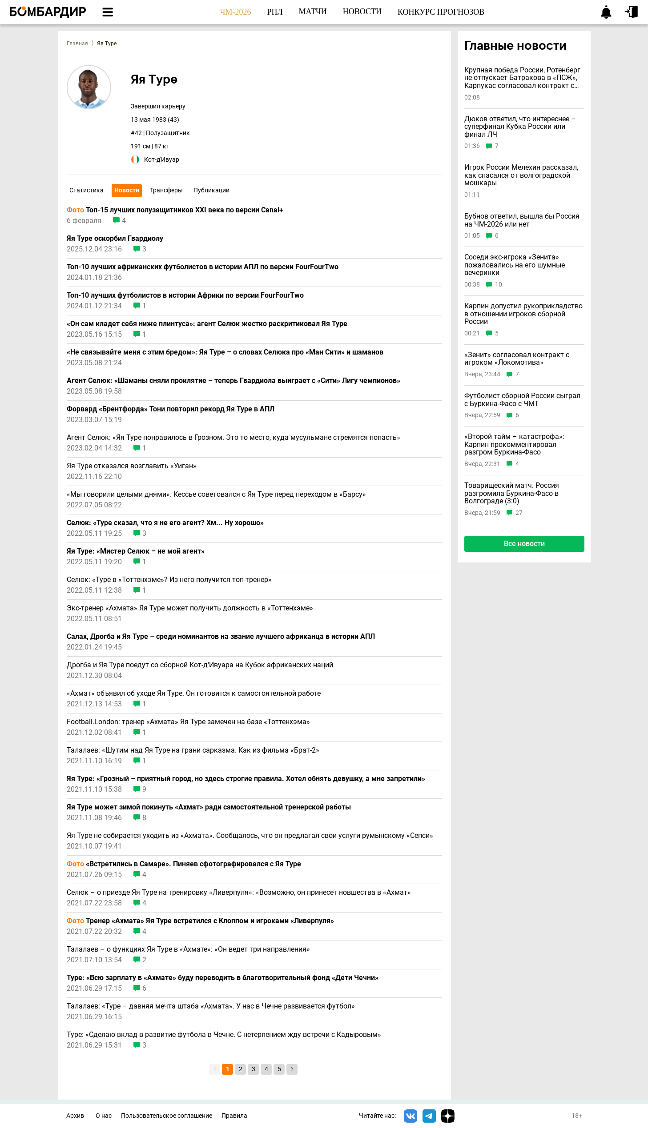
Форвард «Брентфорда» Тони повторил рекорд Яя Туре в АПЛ (170, 409)
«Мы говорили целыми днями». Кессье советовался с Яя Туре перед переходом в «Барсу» (216, 494)
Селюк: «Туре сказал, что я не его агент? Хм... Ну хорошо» (165, 523)
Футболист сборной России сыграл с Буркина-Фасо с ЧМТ (522, 399)
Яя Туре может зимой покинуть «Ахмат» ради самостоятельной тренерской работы (209, 807)
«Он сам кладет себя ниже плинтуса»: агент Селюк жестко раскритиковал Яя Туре (207, 324)
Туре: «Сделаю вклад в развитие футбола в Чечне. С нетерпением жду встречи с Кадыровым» (224, 1035)
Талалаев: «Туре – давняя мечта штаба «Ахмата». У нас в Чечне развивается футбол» (211, 1006)
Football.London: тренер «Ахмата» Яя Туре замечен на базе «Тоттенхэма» (188, 722)
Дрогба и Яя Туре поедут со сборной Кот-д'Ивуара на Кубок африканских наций (200, 665)
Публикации (211, 190)
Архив (75, 1116)
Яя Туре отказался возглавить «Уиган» (132, 466)
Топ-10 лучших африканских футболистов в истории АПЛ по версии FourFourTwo (202, 267)
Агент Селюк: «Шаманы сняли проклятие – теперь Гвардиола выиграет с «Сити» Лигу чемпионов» (233, 381)
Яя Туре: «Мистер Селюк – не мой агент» (136, 551)
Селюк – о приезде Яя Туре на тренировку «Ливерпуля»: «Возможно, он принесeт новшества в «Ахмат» (239, 893)
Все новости (524, 543)
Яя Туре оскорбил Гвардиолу (115, 239)
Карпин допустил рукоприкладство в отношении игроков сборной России (523, 314)
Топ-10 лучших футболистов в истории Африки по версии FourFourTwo (185, 295)
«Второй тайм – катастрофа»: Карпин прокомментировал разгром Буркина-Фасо (514, 444)
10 (498, 284)
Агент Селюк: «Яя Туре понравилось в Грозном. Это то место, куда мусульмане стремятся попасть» (233, 438)
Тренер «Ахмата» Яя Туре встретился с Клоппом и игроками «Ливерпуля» (200, 921)
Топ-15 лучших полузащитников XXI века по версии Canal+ (175, 210)
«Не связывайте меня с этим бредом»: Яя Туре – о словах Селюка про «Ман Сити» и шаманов (225, 352)
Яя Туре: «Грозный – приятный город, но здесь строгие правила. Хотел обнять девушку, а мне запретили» (246, 779)
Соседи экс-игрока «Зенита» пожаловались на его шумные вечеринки (514, 265)
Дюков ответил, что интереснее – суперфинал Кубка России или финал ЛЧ (520, 127)
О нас (104, 1116)
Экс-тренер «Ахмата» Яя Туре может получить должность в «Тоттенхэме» (190, 608)
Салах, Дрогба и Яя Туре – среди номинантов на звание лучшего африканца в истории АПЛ (221, 637)
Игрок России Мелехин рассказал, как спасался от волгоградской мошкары (521, 175)
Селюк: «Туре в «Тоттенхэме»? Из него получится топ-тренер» (169, 580)
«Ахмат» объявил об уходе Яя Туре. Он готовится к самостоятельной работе (194, 694)
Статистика (86, 190)
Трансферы (166, 190)
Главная (77, 43)
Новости (126, 190)
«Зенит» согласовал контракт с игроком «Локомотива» (516, 359)
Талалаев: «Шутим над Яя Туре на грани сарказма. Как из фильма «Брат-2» (193, 750)
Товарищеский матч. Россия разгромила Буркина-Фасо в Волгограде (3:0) (511, 493)
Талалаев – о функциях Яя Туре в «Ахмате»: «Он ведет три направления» (188, 949)
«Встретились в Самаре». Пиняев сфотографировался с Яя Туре (184, 864)
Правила (234, 1116)
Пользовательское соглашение (166, 1116)
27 (519, 513)
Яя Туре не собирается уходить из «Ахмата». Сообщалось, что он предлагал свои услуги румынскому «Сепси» (250, 836)
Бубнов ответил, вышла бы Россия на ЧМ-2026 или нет (522, 220)
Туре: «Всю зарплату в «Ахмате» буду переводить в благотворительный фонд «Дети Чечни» (222, 978)
